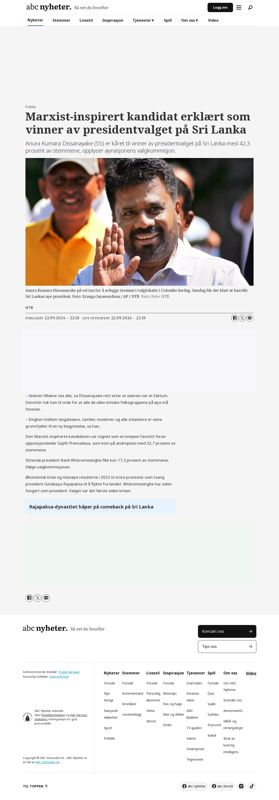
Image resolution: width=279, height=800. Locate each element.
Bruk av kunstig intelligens (231, 745)
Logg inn (220, 7)
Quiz (211, 693)
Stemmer (61, 20)
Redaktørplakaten (53, 715)
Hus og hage (172, 704)
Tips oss (209, 646)
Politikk (109, 738)
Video (213, 20)
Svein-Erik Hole (59, 677)
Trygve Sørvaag (68, 672)
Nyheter (35, 20)
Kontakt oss (213, 631)
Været (191, 738)
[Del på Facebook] (234, 318)
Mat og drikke (173, 714)
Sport (108, 728)
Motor (151, 721)
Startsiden (194, 683)
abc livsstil (225, 786)
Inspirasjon (112, 20)
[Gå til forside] (67, 7)
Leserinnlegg (131, 714)
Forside (109, 683)
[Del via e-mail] (249, 318)
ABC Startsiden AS (47, 762)
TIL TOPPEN (33, 786)
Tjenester (142, 20)
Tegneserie (195, 759)
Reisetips (170, 693)
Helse (150, 710)
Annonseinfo (233, 710)
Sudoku (213, 714)
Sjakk (211, 704)
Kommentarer (133, 693)
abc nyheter (197, 786)
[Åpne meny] (239, 7)
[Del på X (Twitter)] (242, 318)
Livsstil (86, 20)
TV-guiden (194, 728)
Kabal (212, 735)
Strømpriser (196, 749)
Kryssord (214, 725)
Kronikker (129, 704)
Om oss (188, 20)
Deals (167, 725)
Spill (168, 20)
